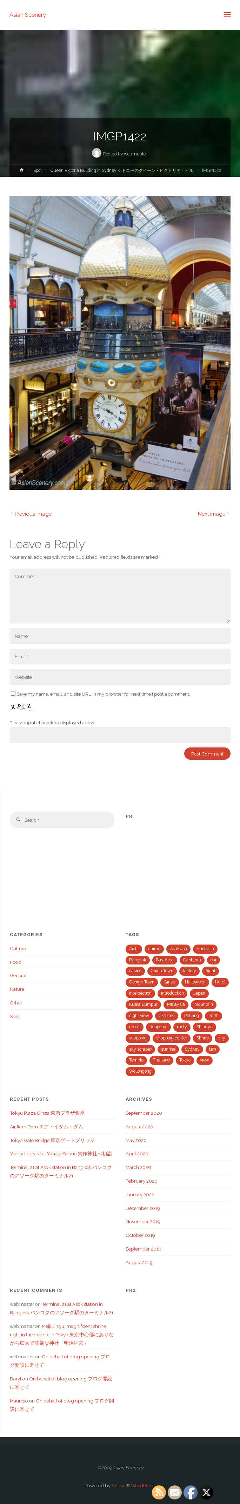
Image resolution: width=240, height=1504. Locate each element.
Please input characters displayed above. (52, 722)
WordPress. (143, 1485)
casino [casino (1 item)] (135, 970)
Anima (118, 1485)
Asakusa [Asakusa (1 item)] (178, 948)
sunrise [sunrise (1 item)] (168, 1049)
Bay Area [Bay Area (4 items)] (165, 960)
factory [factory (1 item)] (189, 970)
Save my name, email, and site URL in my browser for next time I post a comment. (100, 694)
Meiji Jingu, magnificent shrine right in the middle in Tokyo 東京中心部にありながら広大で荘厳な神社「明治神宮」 (62, 1334)
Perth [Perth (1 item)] (213, 1015)
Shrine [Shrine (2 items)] (202, 1038)
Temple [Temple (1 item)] (136, 1060)
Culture (18, 948)
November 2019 (143, 1221)
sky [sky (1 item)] (221, 1038)
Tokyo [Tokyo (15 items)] (185, 1060)
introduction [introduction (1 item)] (172, 993)
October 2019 (140, 1235)
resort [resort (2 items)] (134, 1026)
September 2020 (144, 1113)
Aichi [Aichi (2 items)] (134, 948)
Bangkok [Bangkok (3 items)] (137, 960)
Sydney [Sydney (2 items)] (192, 1049)
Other (16, 1002)
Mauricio (19, 1401)
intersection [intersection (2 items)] (140, 993)
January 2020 (140, 1194)
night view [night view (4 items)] (139, 1015)
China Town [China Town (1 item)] (162, 970)
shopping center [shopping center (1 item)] (171, 1038)
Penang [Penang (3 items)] (191, 1015)
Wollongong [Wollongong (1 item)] (140, 1071)
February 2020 (142, 1181)
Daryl (15, 1378)
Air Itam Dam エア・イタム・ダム (46, 1126)
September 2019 (143, 1249)
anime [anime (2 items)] (154, 948)
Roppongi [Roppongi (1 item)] (158, 1026)
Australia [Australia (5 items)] (205, 948)
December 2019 (143, 1208)
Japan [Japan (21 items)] (199, 993)
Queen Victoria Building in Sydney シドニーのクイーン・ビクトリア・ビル (122, 170)
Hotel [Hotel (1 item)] (220, 982)
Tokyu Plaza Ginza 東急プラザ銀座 (47, 1113)
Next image (214, 514)
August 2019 (139, 1262)
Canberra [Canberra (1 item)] (192, 960)
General (18, 975)
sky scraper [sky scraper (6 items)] (140, 1049)
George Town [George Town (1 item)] (141, 982)
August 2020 (139, 1126)
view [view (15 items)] (204, 1060)
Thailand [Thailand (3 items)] (161, 1060)
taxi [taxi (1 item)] (212, 1049)
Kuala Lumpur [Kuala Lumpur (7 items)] (143, 1004)
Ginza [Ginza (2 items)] (169, 982)
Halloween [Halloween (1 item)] (195, 982)
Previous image (30, 514)
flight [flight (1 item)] (210, 970)
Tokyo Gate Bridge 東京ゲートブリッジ (52, 1140)
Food (15, 962)
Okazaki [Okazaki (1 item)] (167, 1015)
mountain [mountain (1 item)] (203, 1004)
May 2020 (136, 1140)
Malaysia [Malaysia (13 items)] (176, 1004)
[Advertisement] (178, 869)
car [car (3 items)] (213, 960)
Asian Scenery (27, 14)
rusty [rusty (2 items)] (182, 1026)
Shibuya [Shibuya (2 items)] (204, 1026)
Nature (17, 989)
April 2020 (137, 1153)
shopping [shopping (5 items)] (138, 1038)
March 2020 (138, 1167)
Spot (37, 170)
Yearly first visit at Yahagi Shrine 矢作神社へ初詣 (61, 1153)
